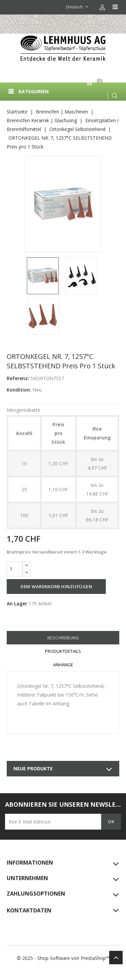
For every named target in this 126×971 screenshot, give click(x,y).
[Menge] (15, 569)
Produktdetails (63, 651)
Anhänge (63, 665)
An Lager (17, 603)
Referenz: (18, 378)
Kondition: (19, 390)
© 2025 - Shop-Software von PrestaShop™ (63, 958)
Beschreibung (63, 638)
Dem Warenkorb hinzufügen (56, 586)
